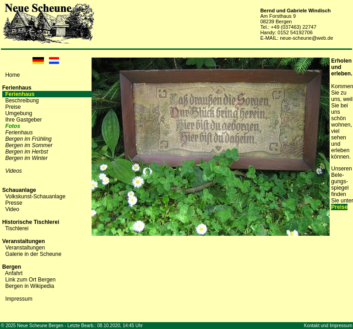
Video (12, 209)
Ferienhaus (19, 94)
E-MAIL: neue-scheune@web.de (296, 38)
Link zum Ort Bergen (30, 279)
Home (12, 75)
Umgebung (18, 113)
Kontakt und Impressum (328, 325)
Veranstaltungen (25, 247)
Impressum (18, 299)
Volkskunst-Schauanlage (35, 196)
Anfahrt (14, 273)
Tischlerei (16, 228)
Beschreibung (21, 100)
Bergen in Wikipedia (29, 286)
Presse (13, 203)
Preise (13, 107)
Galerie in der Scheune (33, 254)
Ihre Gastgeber (23, 120)
